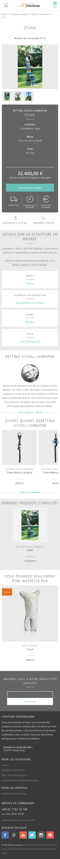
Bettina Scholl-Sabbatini (41, 14)
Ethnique (30, 322)
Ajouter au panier (30, 188)
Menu (55, 5)
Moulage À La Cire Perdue (30, 302)
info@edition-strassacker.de (18, 820)
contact (5, 765)
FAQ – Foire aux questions (14, 775)
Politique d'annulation (18, 849)
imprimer (50, 849)
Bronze (30, 283)
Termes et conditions (36, 849)
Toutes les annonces (30, 492)
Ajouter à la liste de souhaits (16, 220)
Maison (4, 14)
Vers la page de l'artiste (30, 412)
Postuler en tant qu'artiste (14, 793)
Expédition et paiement (12, 770)
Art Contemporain (30, 341)
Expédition (14, 201)
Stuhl (3, 17)
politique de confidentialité (36, 845)
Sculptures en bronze (19, 14)
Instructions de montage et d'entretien (20, 780)
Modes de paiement (46, 202)
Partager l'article (44, 220)
